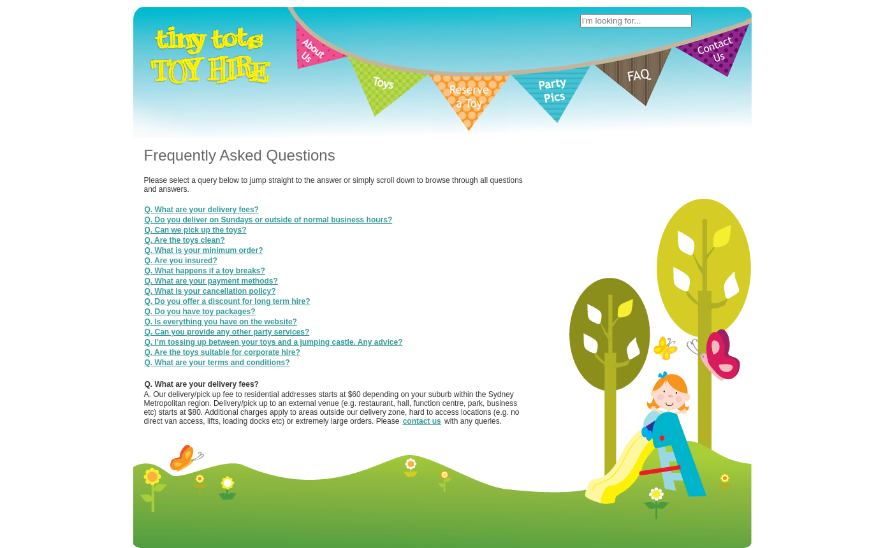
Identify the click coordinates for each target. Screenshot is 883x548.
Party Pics (482, 253)
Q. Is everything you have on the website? (221, 321)
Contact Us (552, 253)
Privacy (514, 263)
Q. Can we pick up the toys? (196, 230)
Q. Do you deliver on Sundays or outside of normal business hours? (269, 219)
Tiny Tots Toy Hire (405, 263)
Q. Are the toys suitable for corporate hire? (222, 352)
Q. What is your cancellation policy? (210, 291)
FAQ (517, 253)
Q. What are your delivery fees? (202, 209)
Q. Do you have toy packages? (200, 311)
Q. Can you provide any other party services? (227, 332)
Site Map (550, 263)
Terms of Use (470, 263)
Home (322, 253)
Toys (390, 253)
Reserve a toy (431, 253)
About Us (357, 253)
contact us (422, 421)
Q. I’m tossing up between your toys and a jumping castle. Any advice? (274, 342)
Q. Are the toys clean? (185, 240)
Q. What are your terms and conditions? (217, 362)
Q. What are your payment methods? (211, 281)
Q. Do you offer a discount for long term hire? (227, 301)
